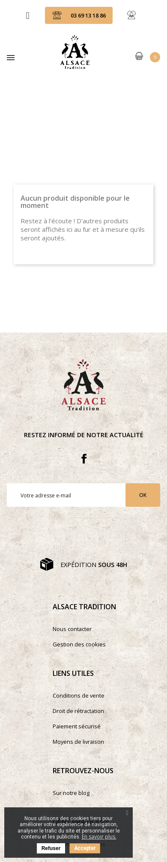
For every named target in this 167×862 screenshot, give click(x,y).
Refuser (51, 848)
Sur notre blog (71, 793)
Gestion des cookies (79, 644)
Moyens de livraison (78, 741)
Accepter (84, 848)
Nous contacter (72, 629)
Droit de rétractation (78, 711)
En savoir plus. (99, 836)
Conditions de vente (78, 695)
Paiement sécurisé (77, 726)
